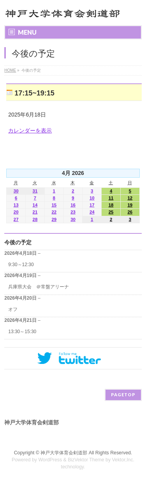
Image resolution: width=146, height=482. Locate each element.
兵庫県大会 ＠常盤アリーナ (38, 287)
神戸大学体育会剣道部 (63, 453)
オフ (13, 309)
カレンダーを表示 (30, 130)
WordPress (50, 460)
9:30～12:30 (20, 264)
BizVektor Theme (86, 460)
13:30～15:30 (22, 331)
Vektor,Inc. (123, 460)
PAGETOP (123, 394)
